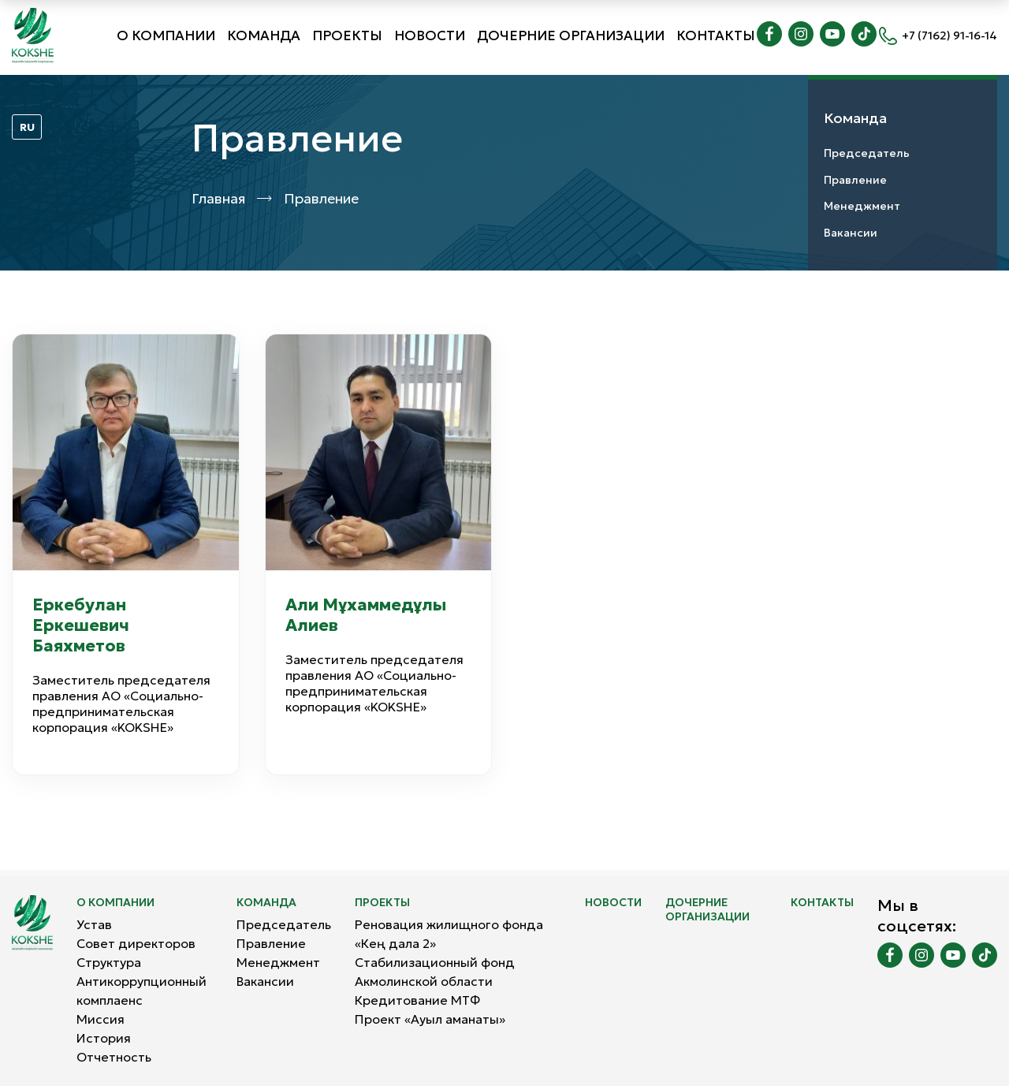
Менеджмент (862, 206)
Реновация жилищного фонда (449, 924)
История (103, 1038)
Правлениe (855, 180)
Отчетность (113, 1057)
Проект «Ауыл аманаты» (430, 1019)
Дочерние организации (571, 35)
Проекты (347, 35)
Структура (108, 962)
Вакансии (850, 233)
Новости (429, 35)
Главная (218, 198)
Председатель (867, 153)
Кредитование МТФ (417, 1000)
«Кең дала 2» (395, 943)
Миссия (100, 1019)
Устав (94, 924)
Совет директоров (135, 943)
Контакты (715, 35)
